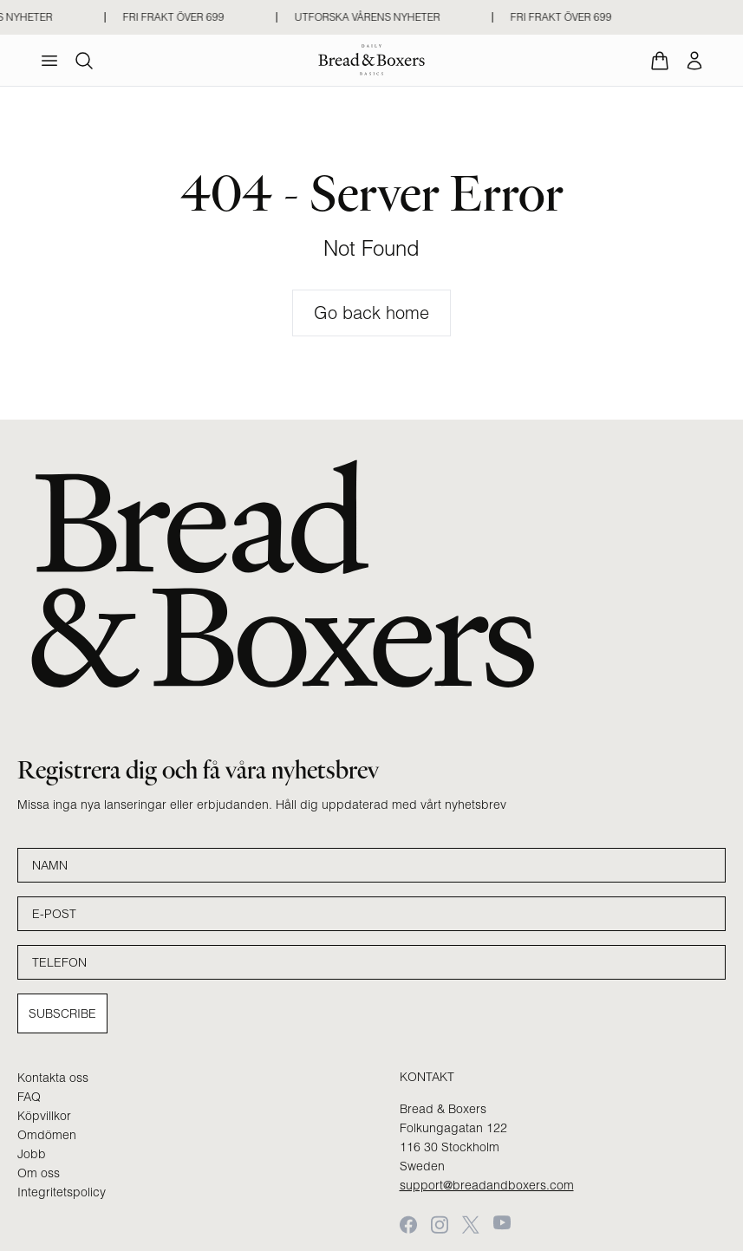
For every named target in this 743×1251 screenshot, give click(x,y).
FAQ (29, 1096)
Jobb (31, 1154)
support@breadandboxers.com (487, 1185)
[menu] (49, 60)
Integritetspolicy (61, 1192)
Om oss (38, 1173)
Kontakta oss (52, 1077)
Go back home (371, 312)
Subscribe (62, 1013)
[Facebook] (408, 1224)
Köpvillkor (44, 1116)
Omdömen (46, 1135)
